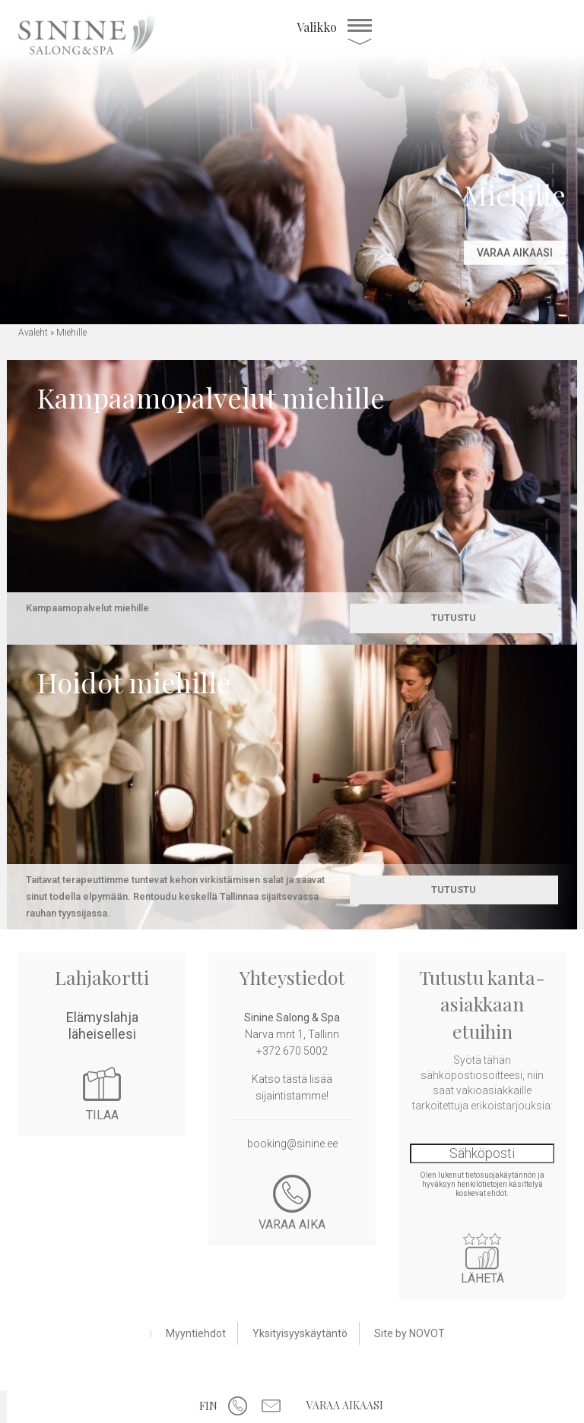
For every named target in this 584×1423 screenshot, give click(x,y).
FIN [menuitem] (208, 1406)
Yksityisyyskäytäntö (300, 1333)
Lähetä (482, 1251)
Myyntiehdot (196, 1333)
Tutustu (453, 617)
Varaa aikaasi (344, 1405)
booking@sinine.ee (292, 1143)
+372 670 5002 (292, 1051)
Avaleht (33, 332)
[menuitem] (208, 1405)
